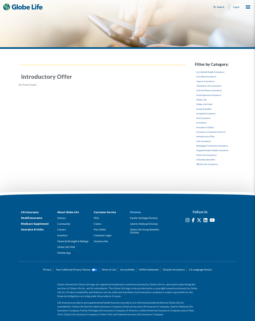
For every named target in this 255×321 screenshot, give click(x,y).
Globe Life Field (204, 104)
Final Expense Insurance (208, 95)
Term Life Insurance (206, 155)
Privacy (47, 269)
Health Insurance (31, 217)
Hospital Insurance (205, 113)
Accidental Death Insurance (210, 72)
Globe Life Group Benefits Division (144, 231)
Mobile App (64, 252)
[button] (248, 7)
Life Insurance (203, 141)
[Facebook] (193, 220)
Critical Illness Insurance (209, 90)
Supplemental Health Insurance (212, 150)
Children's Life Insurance (208, 86)
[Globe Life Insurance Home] (23, 7)
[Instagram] (188, 220)
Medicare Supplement (35, 223)
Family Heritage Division (144, 217)
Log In (236, 7)
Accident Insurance (206, 76)
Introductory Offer (205, 136)
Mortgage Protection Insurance (212, 145)
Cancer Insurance (205, 81)
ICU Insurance (203, 118)
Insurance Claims (205, 127)
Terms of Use (108, 269)
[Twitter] (199, 220)
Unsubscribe (101, 241)
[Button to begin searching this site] (219, 7)
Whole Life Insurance (207, 164)
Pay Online (100, 229)
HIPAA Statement (149, 269)
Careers (61, 229)
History (61, 217)
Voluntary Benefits (205, 159)
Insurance (201, 122)
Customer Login (102, 235)
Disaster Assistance (174, 269)
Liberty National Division (144, 223)
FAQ (96, 217)
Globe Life (201, 99)
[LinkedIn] (205, 220)
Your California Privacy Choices (76, 269)
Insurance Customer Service (210, 132)
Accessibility (127, 269)
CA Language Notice (200, 269)
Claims (97, 223)
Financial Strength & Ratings (72, 241)
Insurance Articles (32, 229)
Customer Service (105, 212)
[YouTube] (212, 220)
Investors (62, 235)
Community (63, 223)
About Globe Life (68, 212)
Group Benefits (203, 109)
